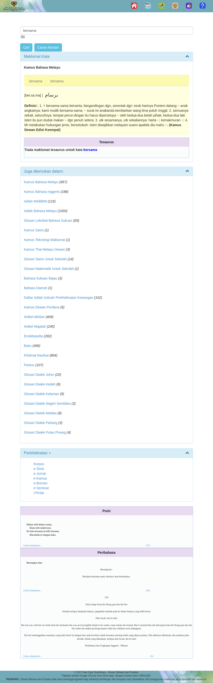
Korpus (39, 464)
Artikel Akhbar (34, 317)
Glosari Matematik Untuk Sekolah (49, 269)
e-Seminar (41, 488)
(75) (148, 545)
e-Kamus (40, 478)
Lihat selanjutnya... (33, 545)
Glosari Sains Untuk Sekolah (45, 259)
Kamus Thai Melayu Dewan (44, 249)
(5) (151, 656)
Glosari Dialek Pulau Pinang (45, 432)
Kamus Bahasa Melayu (42, 182)
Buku (28, 346)
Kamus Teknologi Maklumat (44, 240)
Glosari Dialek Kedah (40, 384)
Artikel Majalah (35, 326)
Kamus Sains (34, 230)
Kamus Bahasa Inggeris (42, 192)
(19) (148, 590)
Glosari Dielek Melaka (40, 413)
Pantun (29, 365)
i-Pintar (39, 493)
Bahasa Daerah (35, 288)
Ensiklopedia (33, 336)
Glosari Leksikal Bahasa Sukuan (48, 220)
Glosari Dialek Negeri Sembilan (47, 403)
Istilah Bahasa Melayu (40, 211)
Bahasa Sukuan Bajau (40, 278)
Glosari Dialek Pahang (40, 423)
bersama (35, 81)
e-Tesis (39, 469)
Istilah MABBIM (35, 201)
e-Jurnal (40, 473)
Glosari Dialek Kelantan (41, 394)
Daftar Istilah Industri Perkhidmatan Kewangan (58, 297)
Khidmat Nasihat (36, 355)
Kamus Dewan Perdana (42, 307)
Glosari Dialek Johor (39, 375)
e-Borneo (41, 483)
